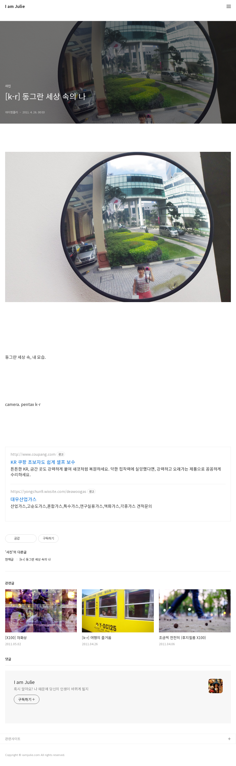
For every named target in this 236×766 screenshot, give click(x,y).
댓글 (8, 658)
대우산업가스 (23, 499)
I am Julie (15, 6)
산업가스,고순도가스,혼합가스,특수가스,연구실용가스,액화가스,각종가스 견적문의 (81, 506)
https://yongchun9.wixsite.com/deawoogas (48, 491)
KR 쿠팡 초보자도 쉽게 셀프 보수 (42, 462)
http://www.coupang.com (33, 454)
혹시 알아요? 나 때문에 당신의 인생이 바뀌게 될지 (51, 688)
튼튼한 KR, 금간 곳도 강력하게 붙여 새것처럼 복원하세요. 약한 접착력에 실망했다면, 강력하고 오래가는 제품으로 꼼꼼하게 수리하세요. (115, 471)
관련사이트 (12, 738)
